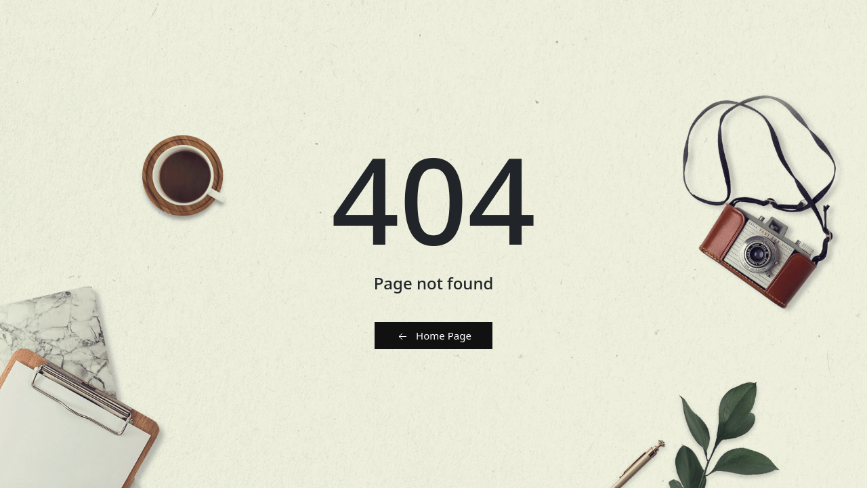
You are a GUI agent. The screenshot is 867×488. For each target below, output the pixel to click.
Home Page (433, 336)
